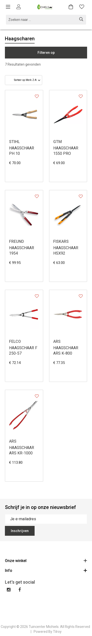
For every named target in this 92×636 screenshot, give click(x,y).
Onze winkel (46, 560)
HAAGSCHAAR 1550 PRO (65, 151)
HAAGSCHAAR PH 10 (21, 151)
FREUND (16, 241)
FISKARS (61, 241)
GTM (57, 141)
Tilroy (57, 632)
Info (46, 570)
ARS (57, 341)
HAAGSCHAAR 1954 (21, 251)
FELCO (15, 341)
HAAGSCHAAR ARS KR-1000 (21, 450)
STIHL (14, 141)
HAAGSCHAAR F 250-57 (23, 351)
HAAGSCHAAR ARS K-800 (65, 351)
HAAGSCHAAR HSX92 (65, 251)
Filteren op (46, 53)
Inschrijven (20, 531)
